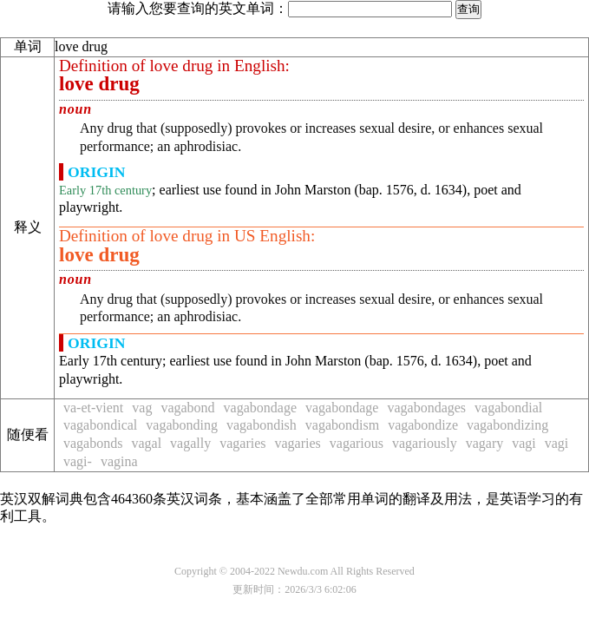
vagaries (242, 443)
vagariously (424, 443)
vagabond (187, 407)
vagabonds (92, 443)
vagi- (77, 461)
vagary (485, 443)
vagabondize (423, 425)
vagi (524, 443)
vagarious (356, 443)
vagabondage (260, 407)
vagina (119, 461)
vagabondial (508, 407)
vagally (190, 443)
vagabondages (426, 407)
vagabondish (261, 425)
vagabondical (100, 425)
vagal (146, 443)
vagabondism (342, 425)
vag (142, 407)
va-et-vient (93, 407)
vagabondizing (507, 425)
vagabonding (182, 425)
